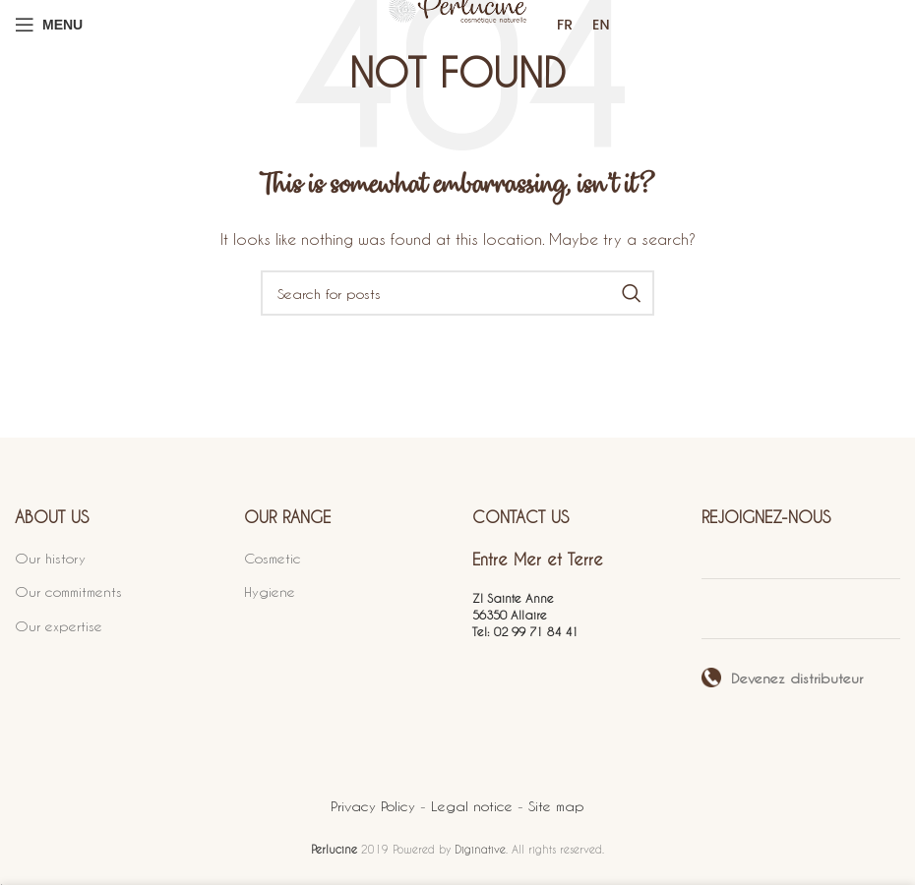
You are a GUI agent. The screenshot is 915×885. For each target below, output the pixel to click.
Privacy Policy (375, 805)
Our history (50, 558)
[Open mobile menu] (48, 24)
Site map (556, 805)
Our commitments (68, 591)
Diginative (480, 849)
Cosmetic (272, 558)
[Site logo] (457, 24)
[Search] (457, 293)
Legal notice (474, 805)
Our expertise (58, 626)
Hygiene (269, 591)
